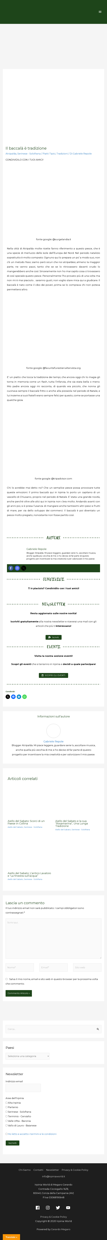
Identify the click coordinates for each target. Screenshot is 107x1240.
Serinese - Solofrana (29, 153)
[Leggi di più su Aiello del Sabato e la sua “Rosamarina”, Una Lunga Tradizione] (77, 800)
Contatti (38, 1170)
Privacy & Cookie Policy (75, 1170)
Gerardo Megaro (60, 1229)
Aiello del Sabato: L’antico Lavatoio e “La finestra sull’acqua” (29, 874)
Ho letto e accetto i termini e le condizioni (32, 1134)
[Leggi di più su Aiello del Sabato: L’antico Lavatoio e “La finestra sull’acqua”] (30, 853)
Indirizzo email (14, 1081)
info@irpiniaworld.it (53, 1176)
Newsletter (52, 1170)
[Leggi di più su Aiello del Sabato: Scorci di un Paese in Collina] (30, 800)
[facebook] (38, 1208)
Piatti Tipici (49, 153)
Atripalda (11, 153)
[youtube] (69, 1208)
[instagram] (48, 1208)
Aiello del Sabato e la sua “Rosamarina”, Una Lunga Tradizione (71, 823)
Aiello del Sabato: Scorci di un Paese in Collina (26, 822)
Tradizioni (62, 153)
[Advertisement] (53, 44)
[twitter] (58, 1208)
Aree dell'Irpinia (15, 1098)
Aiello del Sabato (15, 827)
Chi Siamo (25, 1170)
